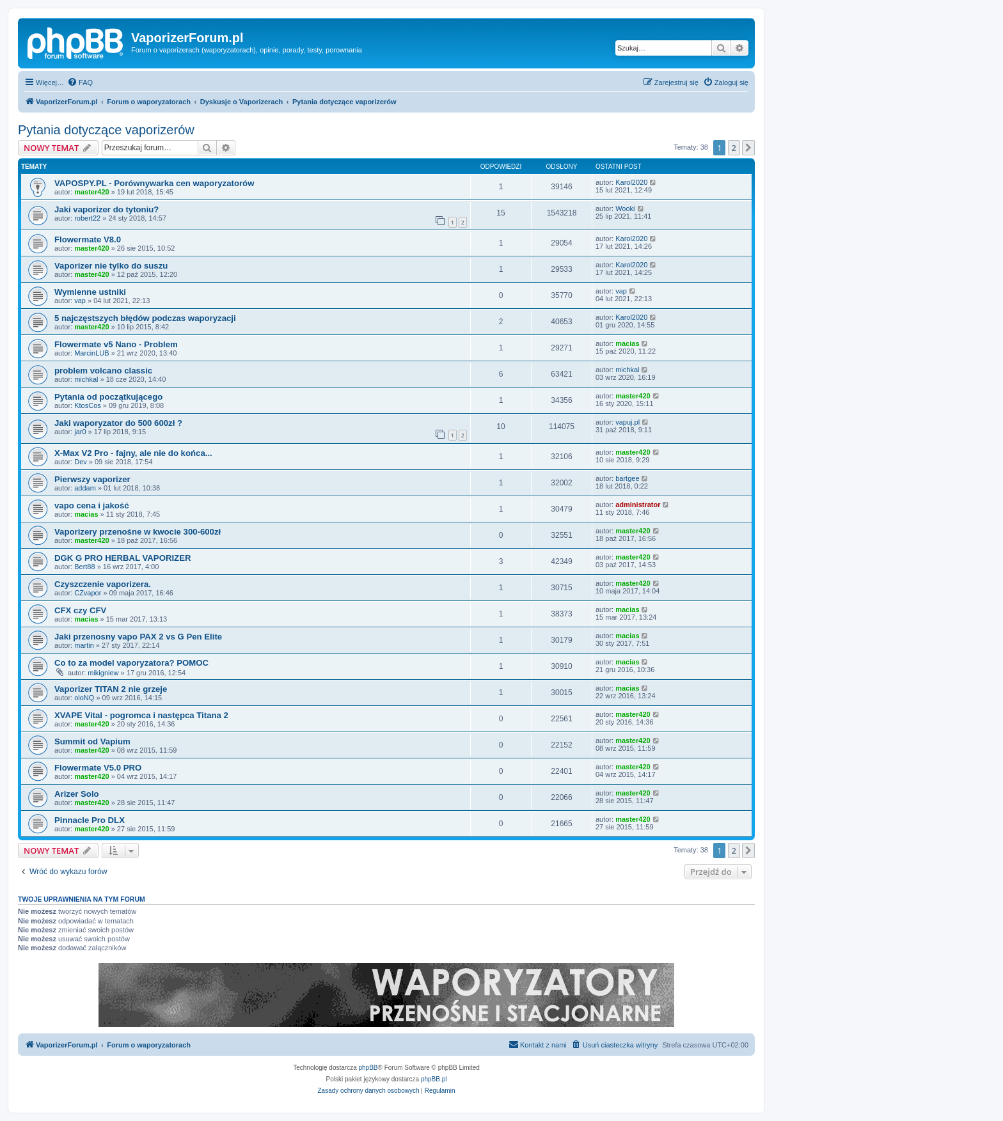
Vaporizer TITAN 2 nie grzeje (110, 689)
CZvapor (87, 593)
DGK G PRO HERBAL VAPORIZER (122, 558)
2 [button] (734, 147)
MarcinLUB (91, 353)
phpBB (368, 1067)
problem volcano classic (103, 370)
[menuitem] (80, 82)
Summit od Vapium (92, 741)
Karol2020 (631, 182)
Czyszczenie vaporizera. (102, 584)
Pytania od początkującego (108, 397)
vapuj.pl (627, 422)
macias (627, 343)
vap (80, 300)
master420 (91, 192)
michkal (86, 379)
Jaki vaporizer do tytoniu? (106, 209)
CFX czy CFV (80, 610)
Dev (80, 462)
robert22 (87, 218)
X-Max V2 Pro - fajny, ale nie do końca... (133, 453)
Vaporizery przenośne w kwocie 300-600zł (137, 532)
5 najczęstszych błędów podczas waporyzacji (145, 318)
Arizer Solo (76, 794)
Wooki (625, 208)
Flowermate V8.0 (87, 239)
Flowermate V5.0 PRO (97, 767)
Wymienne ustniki (90, 292)
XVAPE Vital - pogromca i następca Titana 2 (141, 715)
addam (85, 488)
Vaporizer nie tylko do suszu (111, 265)
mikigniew (103, 673)
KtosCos (87, 405)
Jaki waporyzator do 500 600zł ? (118, 423)
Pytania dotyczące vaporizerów (106, 130)
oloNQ (84, 698)
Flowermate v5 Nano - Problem (116, 344)
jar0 (80, 431)
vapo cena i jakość (91, 505)
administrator (637, 504)
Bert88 (84, 566)
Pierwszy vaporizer (92, 479)
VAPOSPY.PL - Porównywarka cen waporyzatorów (154, 183)
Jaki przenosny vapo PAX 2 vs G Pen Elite (138, 636)
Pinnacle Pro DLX (89, 820)
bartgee (627, 478)
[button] (748, 147)
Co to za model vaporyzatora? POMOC (131, 663)
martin (84, 645)
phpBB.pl (434, 1079)
